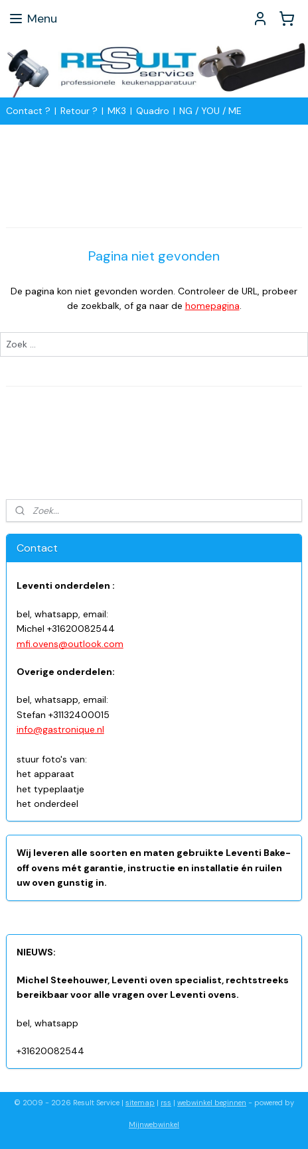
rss (166, 1102)
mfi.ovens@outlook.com (70, 644)
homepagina (212, 306)
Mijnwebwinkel (154, 1124)
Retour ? (79, 111)
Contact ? (28, 111)
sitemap (140, 1102)
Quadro (152, 111)
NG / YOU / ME (210, 111)
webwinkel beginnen (211, 1102)
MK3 (117, 111)
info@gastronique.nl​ (60, 729)
